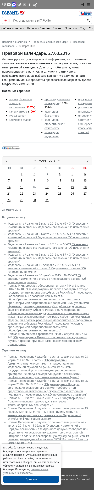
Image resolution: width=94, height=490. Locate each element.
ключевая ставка (20, 120)
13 (85, 180)
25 (59, 193)
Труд (83, 28)
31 (46, 200)
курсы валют (17, 116)
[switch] (7, 20)
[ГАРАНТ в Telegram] (19, 5)
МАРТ (42, 161)
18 (59, 187)
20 (85, 187)
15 (21, 187)
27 (85, 193)
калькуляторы (18, 111)
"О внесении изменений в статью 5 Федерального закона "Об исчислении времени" (48, 227)
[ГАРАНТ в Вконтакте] (4, 5)
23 (34, 193)
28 (8, 200)
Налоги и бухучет (38, 28)
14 (8, 187)
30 (34, 200)
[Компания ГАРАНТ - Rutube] (35, 5)
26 (72, 193)
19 (72, 187)
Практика (71, 28)
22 (21, 193)
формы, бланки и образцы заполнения (20, 103)
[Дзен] (9, 4)
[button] (82, 4)
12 (72, 180)
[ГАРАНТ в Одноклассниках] (29, 5)
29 (21, 200)
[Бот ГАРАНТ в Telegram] (24, 5)
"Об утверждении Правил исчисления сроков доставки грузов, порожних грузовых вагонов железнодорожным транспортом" (47, 340)
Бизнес (57, 28)
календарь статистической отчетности (55, 124)
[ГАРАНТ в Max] (14, 4)
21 (8, 193)
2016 (52, 161)
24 (46, 193)
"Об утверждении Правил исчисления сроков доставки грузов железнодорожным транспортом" (46, 401)
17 (46, 187)
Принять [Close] (31, 479)
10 (46, 180)
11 (59, 180)
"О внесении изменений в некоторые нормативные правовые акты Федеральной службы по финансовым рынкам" (44, 415)
